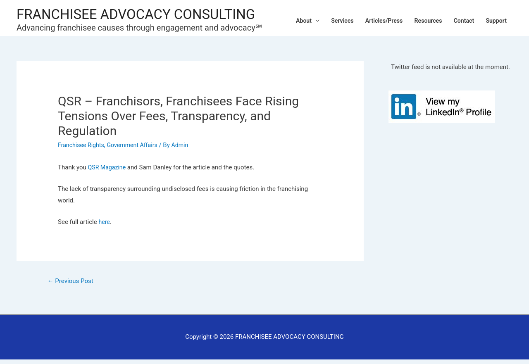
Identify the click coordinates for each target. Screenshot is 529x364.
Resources (423, 20)
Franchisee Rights (82, 148)
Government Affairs (136, 148)
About (291, 20)
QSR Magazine (108, 171)
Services (332, 20)
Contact (461, 20)
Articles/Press (376, 20)
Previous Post (72, 285)
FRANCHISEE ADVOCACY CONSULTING (143, 13)
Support (495, 20)
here (104, 225)
